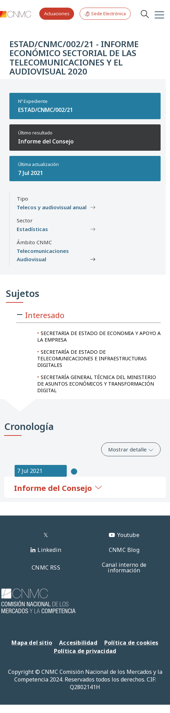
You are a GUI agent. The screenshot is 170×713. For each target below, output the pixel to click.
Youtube (128, 535)
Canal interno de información (124, 567)
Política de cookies (131, 642)
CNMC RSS (46, 567)
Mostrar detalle (131, 449)
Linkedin (49, 550)
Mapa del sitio (31, 642)
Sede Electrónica (105, 13)
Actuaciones (57, 13)
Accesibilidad (78, 642)
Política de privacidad (85, 651)
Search (144, 14)
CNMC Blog (124, 550)
